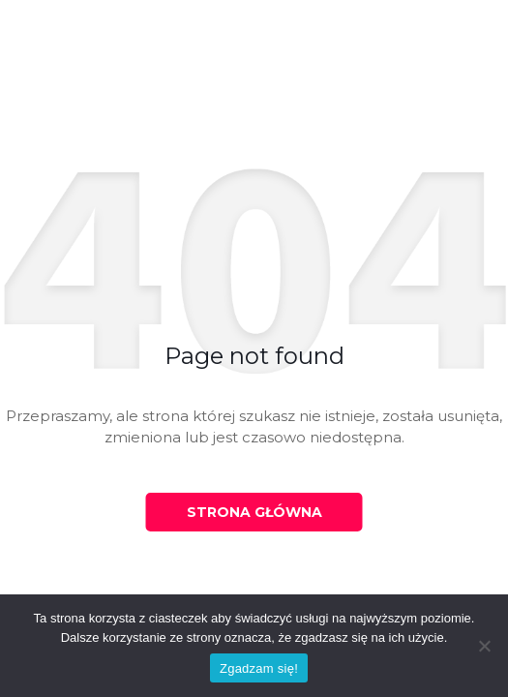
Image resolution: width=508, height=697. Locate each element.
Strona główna (254, 512)
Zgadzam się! (259, 668)
